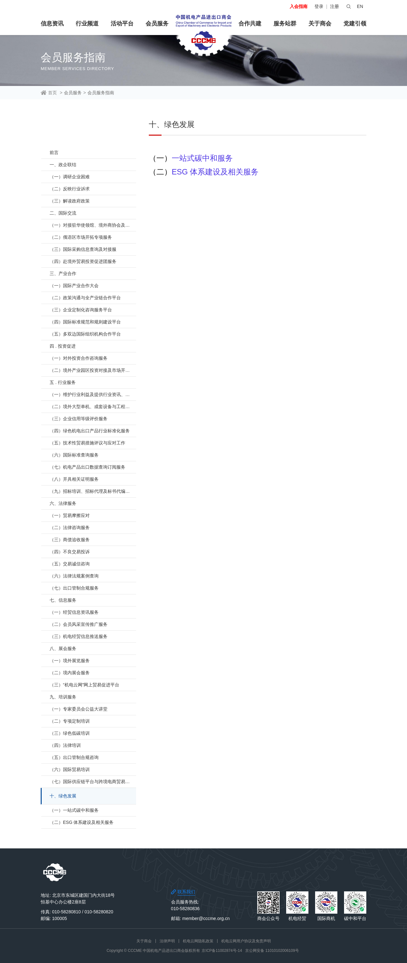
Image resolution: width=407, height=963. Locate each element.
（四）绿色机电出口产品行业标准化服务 (90, 430)
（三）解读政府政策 (70, 200)
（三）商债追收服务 (70, 539)
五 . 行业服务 (63, 382)
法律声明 (167, 941)
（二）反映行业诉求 (70, 188)
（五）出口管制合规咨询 (74, 757)
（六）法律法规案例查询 (74, 575)
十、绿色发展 (63, 795)
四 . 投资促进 (63, 346)
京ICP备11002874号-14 (222, 950)
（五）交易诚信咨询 (70, 563)
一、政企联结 (63, 164)
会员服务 (157, 23)
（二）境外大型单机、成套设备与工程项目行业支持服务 (93, 406)
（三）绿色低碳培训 (70, 733)
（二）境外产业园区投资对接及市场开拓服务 (93, 370)
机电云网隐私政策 (198, 941)
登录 (318, 6)
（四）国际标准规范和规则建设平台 (85, 321)
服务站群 (284, 23)
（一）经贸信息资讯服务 (74, 612)
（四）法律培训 (65, 745)
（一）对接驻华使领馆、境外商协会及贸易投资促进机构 (93, 225)
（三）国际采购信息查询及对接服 (83, 249)
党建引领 (354, 23)
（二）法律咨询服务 (70, 527)
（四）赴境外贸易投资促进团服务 (83, 261)
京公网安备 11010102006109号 (272, 950)
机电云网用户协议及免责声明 (246, 941)
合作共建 (249, 23)
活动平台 (122, 23)
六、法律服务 (63, 503)
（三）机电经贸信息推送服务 (78, 636)
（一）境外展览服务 (70, 660)
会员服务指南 (100, 92)
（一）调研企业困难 (70, 176)
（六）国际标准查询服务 (74, 454)
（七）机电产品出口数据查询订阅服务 (87, 467)
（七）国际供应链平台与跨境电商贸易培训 (92, 781)
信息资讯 (52, 23)
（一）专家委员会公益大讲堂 (78, 709)
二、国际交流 (63, 213)
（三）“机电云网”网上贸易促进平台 (84, 684)
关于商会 (319, 23)
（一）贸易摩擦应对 (70, 515)
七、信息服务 (63, 600)
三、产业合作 (63, 273)
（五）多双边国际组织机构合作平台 (85, 333)
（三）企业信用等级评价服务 (78, 418)
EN (360, 6)
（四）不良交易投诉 (70, 551)
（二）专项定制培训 (70, 721)
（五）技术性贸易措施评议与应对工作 (87, 442)
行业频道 (87, 23)
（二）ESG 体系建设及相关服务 (82, 822)
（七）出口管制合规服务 (74, 588)
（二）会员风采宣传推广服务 (78, 624)
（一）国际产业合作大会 (74, 285)
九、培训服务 (63, 696)
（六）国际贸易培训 (70, 769)
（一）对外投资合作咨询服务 (78, 358)
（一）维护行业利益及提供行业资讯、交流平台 (93, 394)
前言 (54, 152)
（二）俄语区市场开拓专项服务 (81, 237)
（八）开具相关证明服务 (74, 479)
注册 (334, 6)
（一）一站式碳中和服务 (74, 810)
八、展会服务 (63, 648)
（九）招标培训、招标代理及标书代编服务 (92, 491)
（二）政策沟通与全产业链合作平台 (85, 297)
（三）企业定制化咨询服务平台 (81, 309)
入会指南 (298, 6)
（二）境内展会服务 (70, 672)
